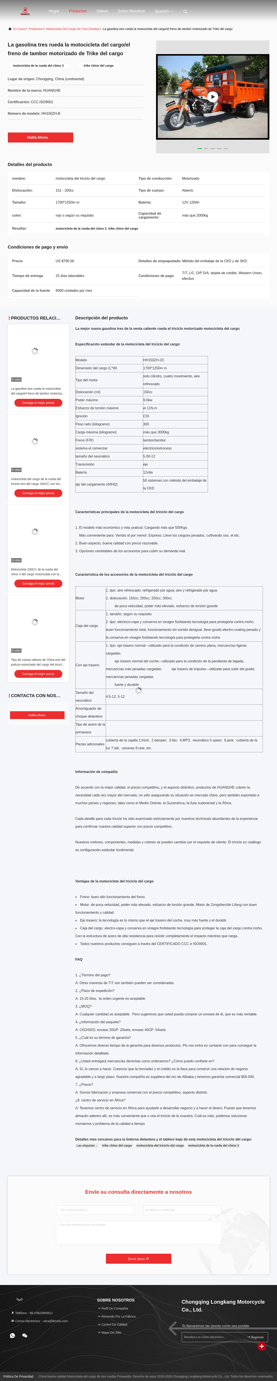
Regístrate (255, 1337)
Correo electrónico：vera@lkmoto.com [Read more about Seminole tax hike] (39, 1321)
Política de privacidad (18, 1376)
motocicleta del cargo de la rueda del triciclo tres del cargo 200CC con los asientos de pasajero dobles (36, 483)
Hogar (54, 11)
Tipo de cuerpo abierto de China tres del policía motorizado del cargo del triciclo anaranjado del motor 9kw (38, 664)
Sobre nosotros (131, 11)
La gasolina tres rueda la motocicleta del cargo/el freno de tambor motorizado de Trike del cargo (38, 393)
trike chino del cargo (117, 1145)
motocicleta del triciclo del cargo (160, 1145)
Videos (102, 11)
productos (35, 29)
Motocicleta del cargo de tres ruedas (72, 29)
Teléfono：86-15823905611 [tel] (32, 1313)
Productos (78, 11)
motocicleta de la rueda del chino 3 (213, 1145)
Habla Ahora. (40, 137)
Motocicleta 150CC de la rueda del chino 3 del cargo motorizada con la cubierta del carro (35, 574)
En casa (19, 29)
